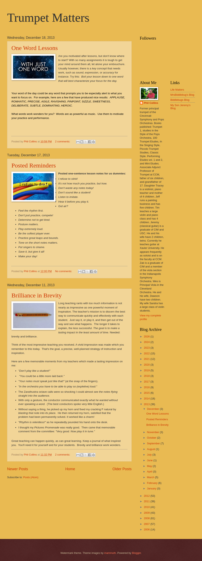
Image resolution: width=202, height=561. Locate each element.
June (150, 460)
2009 (147, 512)
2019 (147, 370)
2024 (147, 342)
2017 (147, 381)
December (153, 408)
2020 (147, 364)
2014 (147, 398)
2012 (147, 495)
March (151, 477)
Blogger (136, 552)
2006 (147, 529)
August (151, 449)
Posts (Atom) (30, 477)
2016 (147, 387)
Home (70, 469)
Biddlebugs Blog (179, 99)
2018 (147, 375)
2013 (147, 404)
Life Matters (177, 89)
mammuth (110, 552)
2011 (147, 501)
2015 (147, 392)
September (154, 443)
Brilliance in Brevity (36, 295)
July (149, 454)
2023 (147, 347)
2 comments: (63, 141)
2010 (147, 507)
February (152, 482)
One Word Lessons (34, 47)
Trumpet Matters (48, 17)
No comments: (64, 271)
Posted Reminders (33, 165)
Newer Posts (17, 469)
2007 (147, 524)
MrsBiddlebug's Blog (182, 94)
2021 (147, 358)
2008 (147, 518)
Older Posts (122, 469)
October (152, 437)
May (150, 466)
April (150, 471)
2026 (147, 336)
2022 (147, 353)
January (152, 488)
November (153, 432)
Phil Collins (151, 102)
